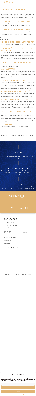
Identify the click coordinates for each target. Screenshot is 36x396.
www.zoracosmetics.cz (28, 44)
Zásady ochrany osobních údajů (7, 129)
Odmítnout (18, 388)
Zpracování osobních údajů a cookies (21, 394)
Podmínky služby (18, 129)
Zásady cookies (11, 394)
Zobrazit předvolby (18, 384)
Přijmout (18, 391)
